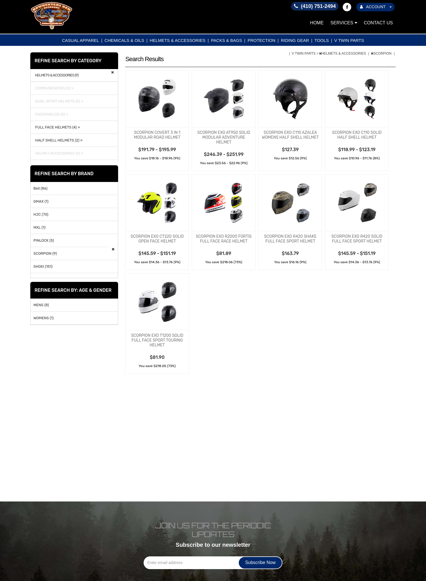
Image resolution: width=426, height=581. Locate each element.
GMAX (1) (40, 201)
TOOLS (321, 40)
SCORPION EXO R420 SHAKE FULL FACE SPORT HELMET (290, 239)
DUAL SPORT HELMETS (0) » (58, 101)
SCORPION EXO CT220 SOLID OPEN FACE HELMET (157, 239)
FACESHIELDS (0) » (50, 114)
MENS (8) (41, 305)
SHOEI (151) (43, 266)
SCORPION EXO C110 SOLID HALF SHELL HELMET (357, 135)
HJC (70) (40, 214)
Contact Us (378, 22)
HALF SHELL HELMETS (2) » (57, 140)
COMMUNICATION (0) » (53, 88)
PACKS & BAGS (226, 40)
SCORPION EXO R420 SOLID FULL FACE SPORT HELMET (356, 239)
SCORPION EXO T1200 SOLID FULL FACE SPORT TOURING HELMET (157, 340)
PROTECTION (261, 40)
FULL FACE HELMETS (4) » (56, 127)
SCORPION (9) (45, 253)
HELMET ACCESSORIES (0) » (58, 153)
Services (344, 22)
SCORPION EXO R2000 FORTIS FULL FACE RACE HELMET (224, 239)
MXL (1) (39, 227)
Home (317, 22)
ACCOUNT (376, 7)
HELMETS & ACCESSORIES (178, 40)
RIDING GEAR (295, 40)
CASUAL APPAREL (80, 40)
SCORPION (381, 53)
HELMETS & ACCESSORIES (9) (56, 75)
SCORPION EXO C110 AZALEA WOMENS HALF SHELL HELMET (290, 135)
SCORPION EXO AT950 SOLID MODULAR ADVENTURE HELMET (223, 137)
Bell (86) (40, 188)
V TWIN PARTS (349, 40)
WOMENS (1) (43, 318)
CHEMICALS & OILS (124, 40)
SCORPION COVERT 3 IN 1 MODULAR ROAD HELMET (157, 135)
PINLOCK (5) (43, 240)
